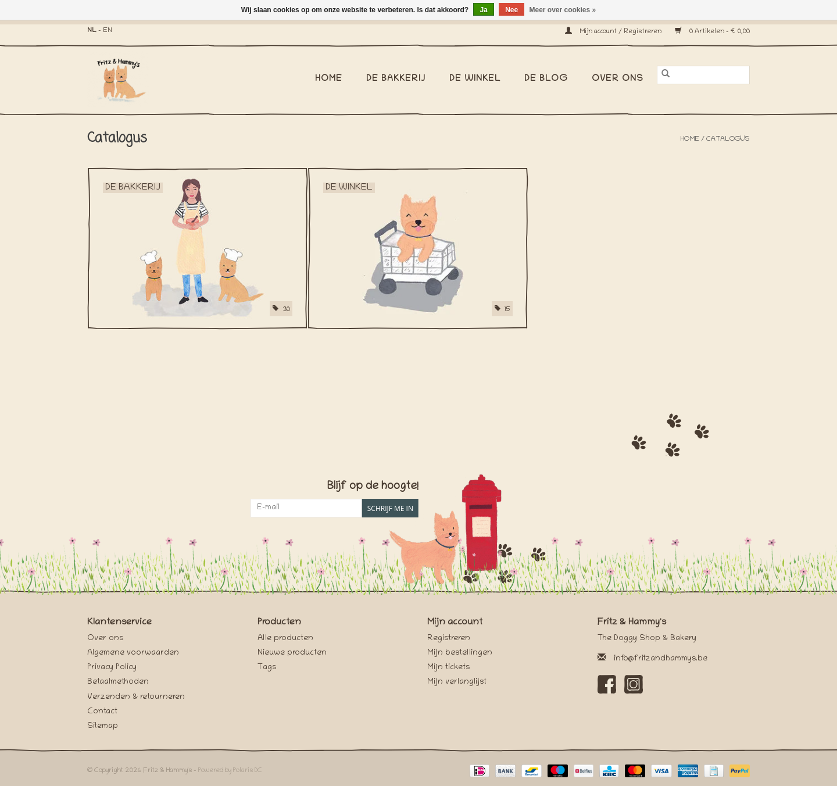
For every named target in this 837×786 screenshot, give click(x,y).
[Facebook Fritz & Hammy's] (607, 684)
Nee (511, 10)
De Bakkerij (395, 79)
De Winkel (474, 79)
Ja (483, 10)
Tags (266, 667)
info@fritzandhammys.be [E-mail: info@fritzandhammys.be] (660, 659)
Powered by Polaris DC (230, 770)
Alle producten (285, 638)
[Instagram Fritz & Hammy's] (633, 684)
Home (328, 79)
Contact (102, 712)
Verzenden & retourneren (136, 697)
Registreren (448, 638)
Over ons (617, 79)
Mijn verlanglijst (457, 682)
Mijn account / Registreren (614, 31)
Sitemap (102, 726)
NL (91, 30)
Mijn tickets (448, 667)
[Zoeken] (703, 75)
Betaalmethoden (118, 682)
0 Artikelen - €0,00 (712, 31)
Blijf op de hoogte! (373, 487)
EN (107, 30)
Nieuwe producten (292, 653)
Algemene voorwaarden (133, 653)
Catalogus (728, 139)
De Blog (546, 79)
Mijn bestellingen (459, 653)
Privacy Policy (112, 667)
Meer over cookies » (563, 10)
